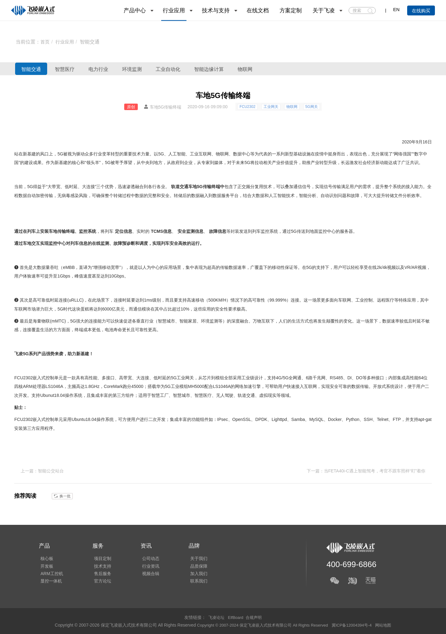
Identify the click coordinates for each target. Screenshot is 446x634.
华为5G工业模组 (172, 386)
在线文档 (258, 10)
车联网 (344, 300)
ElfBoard (235, 616)
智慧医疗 (79, 69)
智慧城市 (166, 321)
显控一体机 (49, 582)
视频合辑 (146, 573)
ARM (27, 386)
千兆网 (319, 377)
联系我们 (192, 582)
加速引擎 (252, 386)
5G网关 (311, 107)
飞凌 (18, 353)
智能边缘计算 (263, 69)
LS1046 (220, 386)
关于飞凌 (324, 10)
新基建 (29, 153)
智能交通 (91, 41)
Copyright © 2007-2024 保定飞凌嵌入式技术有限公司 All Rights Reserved (261, 624)
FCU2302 (247, 107)
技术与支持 (216, 10)
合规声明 (255, 616)
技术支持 (99, 564)
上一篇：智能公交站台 (42, 470)
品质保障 (192, 564)
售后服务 (99, 573)
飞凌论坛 (215, 616)
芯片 (207, 377)
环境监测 (166, 69)
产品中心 (135, 10)
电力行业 (122, 69)
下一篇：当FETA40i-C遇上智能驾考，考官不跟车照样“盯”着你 (366, 470)
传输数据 (228, 267)
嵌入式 (39, 377)
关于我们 (192, 556)
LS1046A (54, 386)
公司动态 (146, 556)
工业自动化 (212, 69)
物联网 (309, 69)
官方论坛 (99, 582)
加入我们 (192, 573)
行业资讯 (146, 564)
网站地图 (390, 624)
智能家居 (188, 321)
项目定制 (99, 556)
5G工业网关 (182, 377)
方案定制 (291, 10)
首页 (45, 41)
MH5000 (196, 386)
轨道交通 (179, 186)
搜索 (370, 11)
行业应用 (174, 10)
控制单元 (54, 377)
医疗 (390, 300)
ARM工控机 (50, 573)
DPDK (261, 419)
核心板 (45, 556)
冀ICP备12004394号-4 (356, 624)
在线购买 (421, 10)
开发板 (45, 564)
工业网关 (271, 107)
